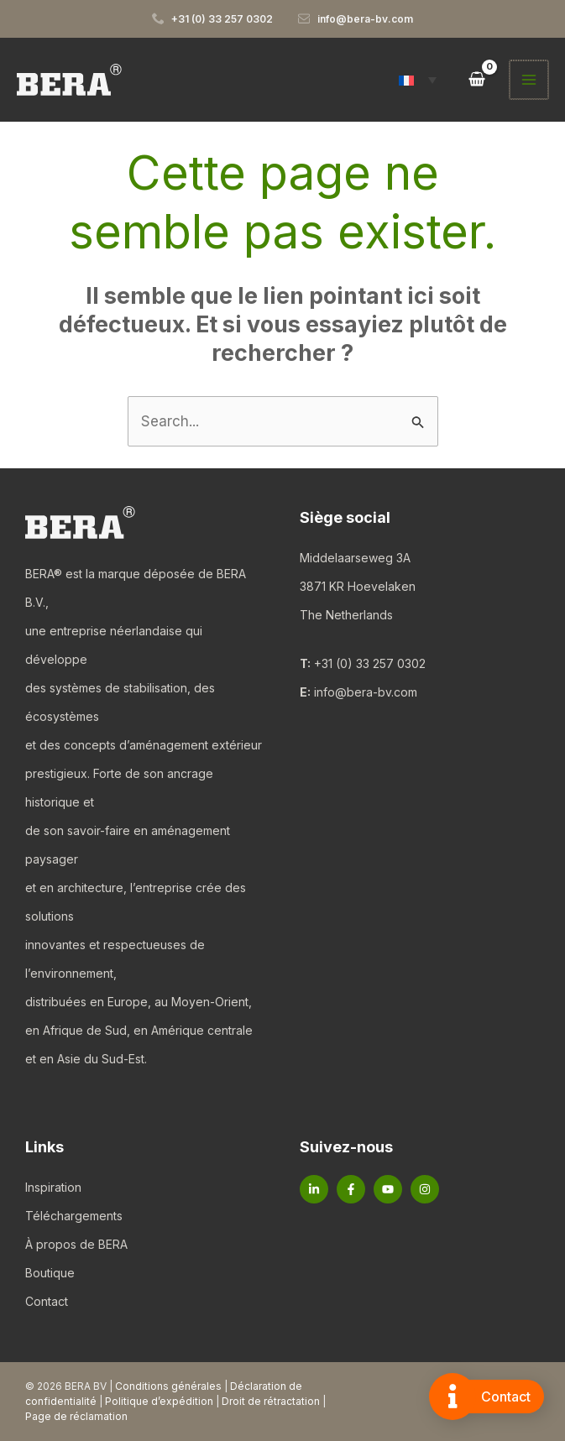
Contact (46, 1301)
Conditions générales (168, 1386)
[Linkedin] (314, 1189)
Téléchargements (74, 1216)
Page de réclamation (76, 1416)
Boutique (50, 1273)
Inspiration (53, 1187)
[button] (419, 79)
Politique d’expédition (159, 1401)
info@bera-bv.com (365, 692)
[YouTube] (388, 1189)
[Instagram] (425, 1189)
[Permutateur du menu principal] (529, 79)
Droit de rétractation (271, 1401)
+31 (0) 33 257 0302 (370, 663)
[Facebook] (351, 1189)
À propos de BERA (76, 1244)
